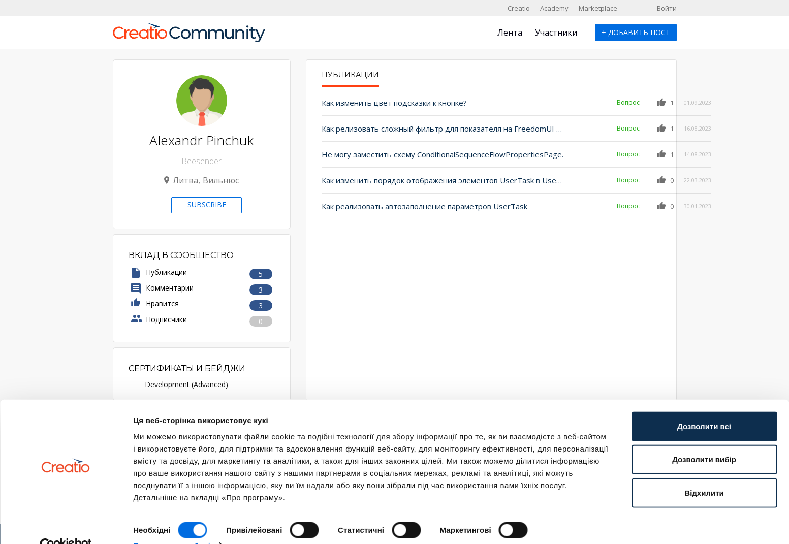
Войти (667, 8)
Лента (509, 32)
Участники (556, 32)
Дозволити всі (704, 404)
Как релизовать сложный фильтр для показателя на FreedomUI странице (431, 128)
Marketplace (598, 8)
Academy (554, 8)
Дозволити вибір (704, 438)
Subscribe (206, 204)
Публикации (350, 74)
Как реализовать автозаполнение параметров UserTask (424, 206)
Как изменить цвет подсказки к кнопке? (394, 103)
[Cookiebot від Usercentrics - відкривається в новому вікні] (65, 524)
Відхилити (703, 471)
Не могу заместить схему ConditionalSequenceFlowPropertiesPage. (431, 154)
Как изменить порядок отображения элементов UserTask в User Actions (431, 180)
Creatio (519, 8)
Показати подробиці (171, 524)
